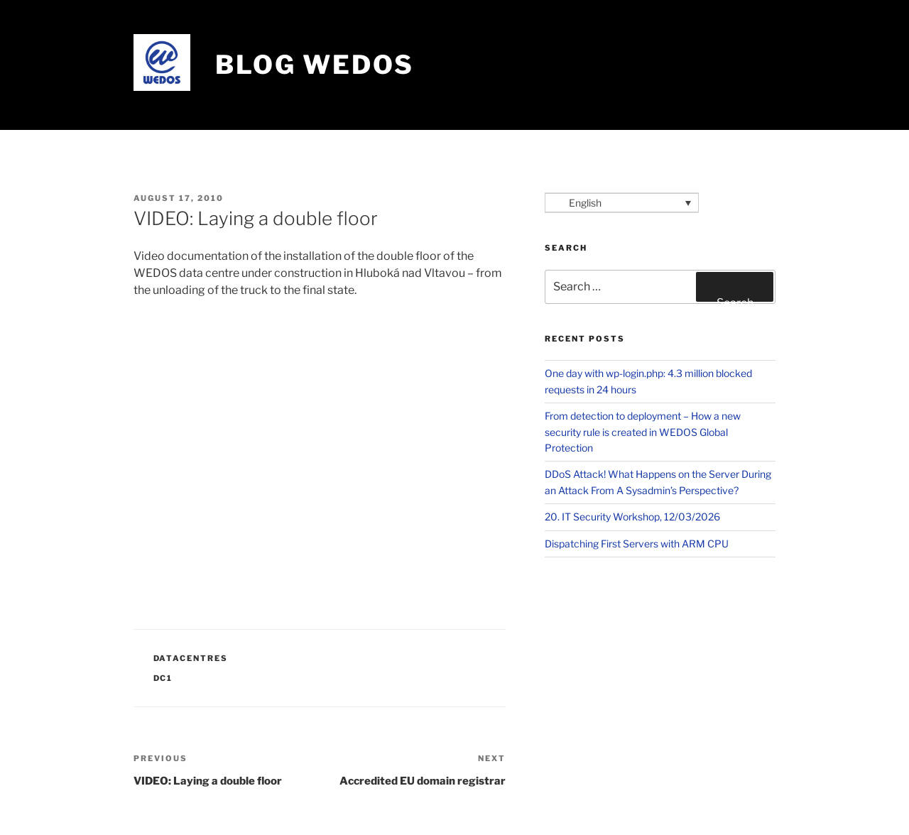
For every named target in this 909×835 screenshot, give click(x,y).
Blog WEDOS (314, 64)
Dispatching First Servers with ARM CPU (637, 543)
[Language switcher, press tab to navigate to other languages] (622, 202)
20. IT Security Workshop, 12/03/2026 (632, 517)
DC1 (163, 678)
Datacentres (191, 658)
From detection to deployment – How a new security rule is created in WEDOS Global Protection (643, 432)
